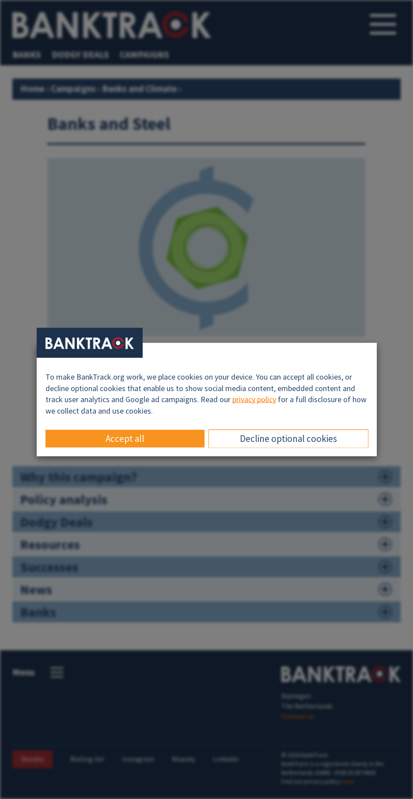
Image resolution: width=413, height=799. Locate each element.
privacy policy (254, 399)
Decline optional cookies (288, 438)
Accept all (125, 438)
